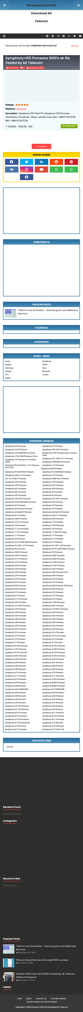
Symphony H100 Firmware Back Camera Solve (59, 454)
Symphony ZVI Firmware (15, 632)
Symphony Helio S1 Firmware (54, 515)
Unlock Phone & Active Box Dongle (41, 1002)
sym (30, 126)
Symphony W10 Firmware (16, 729)
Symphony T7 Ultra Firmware (54, 532)
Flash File (22, 126)
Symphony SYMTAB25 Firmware (56, 462)
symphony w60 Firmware (53, 696)
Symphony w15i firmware (53, 726)
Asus (44, 368)
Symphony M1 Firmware (15, 515)
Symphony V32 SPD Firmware (17, 498)
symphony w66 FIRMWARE (16, 689)
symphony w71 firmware (15, 676)
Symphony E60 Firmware (15, 582)
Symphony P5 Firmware (52, 552)
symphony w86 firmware (52, 666)
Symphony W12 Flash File (53, 729)
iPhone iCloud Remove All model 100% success (42, 960)
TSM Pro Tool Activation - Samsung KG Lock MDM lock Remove (48, 312)
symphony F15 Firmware (52, 522)
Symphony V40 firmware (15, 622)
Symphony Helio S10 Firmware (18, 475)
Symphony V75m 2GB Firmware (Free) (21, 456)
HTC (7, 374)
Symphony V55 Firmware (15, 612)
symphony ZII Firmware (52, 642)
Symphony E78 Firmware (52, 579)
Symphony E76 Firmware (15, 579)
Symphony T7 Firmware (15, 535)
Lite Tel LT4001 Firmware (15, 478)
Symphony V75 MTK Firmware (55, 609)
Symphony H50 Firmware (15, 569)
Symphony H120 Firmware (16, 562)
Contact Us (41, 999)
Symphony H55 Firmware (53, 569)
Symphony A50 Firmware (52, 519)
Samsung (9, 368)
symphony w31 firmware (52, 702)
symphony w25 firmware (52, 706)
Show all (74, 46)
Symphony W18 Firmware (16, 716)
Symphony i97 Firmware (52, 446)
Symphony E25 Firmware (52, 592)
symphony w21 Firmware (53, 713)
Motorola (46, 371)
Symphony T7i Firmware (52, 535)
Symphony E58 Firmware (15, 585)
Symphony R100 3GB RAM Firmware (20, 502)
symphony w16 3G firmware (17, 719)
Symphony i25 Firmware (52, 505)
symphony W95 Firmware (16, 656)
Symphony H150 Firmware (53, 562)
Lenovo (45, 374)
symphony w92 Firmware (15, 659)
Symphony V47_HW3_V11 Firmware (57, 458)
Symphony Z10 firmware (52, 475)
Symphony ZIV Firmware (52, 639)
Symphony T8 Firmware (52, 529)
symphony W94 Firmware (53, 659)
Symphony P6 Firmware (15, 549)
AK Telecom (13, 68)
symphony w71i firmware (53, 676)
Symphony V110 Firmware (16, 599)
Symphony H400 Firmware (16, 552)
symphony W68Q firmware (53, 686)
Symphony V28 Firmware (52, 629)
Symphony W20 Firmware (16, 713)
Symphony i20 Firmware (15, 505)
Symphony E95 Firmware (15, 446)
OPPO (44, 364)
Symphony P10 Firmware (52, 539)
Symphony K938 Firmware (16, 519)
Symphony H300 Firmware (53, 555)
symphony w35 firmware (52, 699)
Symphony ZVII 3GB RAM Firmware (20, 453)
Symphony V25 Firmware (15, 629)
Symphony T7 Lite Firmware (17, 529)
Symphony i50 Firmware (52, 502)
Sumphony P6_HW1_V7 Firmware (19, 545)
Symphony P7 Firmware (52, 542)
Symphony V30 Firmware (15, 626)
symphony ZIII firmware (15, 639)
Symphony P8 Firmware (15, 539)
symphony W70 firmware (15, 679)
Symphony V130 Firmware (16, 449)
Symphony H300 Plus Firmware (55, 478)
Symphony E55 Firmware (52, 589)
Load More (41, 146)
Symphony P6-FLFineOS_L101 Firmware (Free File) (22, 466)
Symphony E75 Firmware (52, 582)
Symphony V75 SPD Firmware (17, 605)
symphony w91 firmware (52, 662)
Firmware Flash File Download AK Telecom (41, 13)
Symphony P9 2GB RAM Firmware (56, 472)
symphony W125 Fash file (16, 652)
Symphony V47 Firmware (52, 485)
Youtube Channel (58, 999)
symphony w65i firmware (53, 692)
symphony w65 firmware (15, 692)
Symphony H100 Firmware (53, 565)
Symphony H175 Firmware (16, 559)
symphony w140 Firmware (53, 649)
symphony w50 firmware (15, 696)
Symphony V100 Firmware (53, 602)
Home (7, 361)
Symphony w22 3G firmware (17, 706)
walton (8, 378)
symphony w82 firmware (52, 669)
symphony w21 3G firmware (17, 709)
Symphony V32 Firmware (52, 626)
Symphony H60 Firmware (15, 565)
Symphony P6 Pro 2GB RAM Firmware (58, 549)
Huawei (8, 371)
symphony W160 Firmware (53, 646)
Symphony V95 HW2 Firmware (55, 449)
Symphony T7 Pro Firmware (16, 532)
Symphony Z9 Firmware (52, 492)
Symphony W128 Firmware (53, 652)
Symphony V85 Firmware (15, 602)
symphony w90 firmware (15, 662)
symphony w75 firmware (52, 672)
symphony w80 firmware (15, 669)
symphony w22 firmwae (52, 709)
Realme (8, 364)
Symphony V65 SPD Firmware (55, 498)
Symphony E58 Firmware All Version (57, 585)
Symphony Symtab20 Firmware (18, 512)
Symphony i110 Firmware (53, 465)
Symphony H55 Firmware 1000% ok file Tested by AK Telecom (37, 60)
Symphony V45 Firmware (52, 622)
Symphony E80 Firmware (52, 575)
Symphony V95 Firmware (15, 485)
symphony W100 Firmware (53, 656)
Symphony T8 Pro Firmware (16, 522)
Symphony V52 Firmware (52, 616)
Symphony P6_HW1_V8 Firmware (56, 545)
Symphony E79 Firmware (15, 575)
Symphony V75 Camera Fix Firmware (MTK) (20, 460)
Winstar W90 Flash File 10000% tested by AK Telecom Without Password (45, 975)
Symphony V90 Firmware (52, 488)
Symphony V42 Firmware (15, 482)
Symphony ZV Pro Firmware (54, 636)
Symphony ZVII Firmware (53, 632)
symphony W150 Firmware (16, 646)
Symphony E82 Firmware (15, 492)
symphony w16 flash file (52, 723)
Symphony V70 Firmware (15, 609)
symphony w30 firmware (15, 702)
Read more (70, 126)
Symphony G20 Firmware (15, 495)
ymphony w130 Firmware (15, 649)
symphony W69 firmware (15, 682)
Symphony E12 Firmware (15, 592)
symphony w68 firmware (15, 686)
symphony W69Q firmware (53, 682)
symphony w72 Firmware (15, 672)
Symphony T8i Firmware (15, 525)
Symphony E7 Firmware (15, 595)
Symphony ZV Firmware (15, 636)
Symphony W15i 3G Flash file (17, 723)
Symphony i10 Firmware (52, 509)
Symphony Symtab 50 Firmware (55, 512)
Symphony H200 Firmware (53, 559)
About (29, 999)
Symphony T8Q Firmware (53, 525)
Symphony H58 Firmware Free (55, 572)
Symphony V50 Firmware (15, 616)
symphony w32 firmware (15, 699)
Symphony (46, 361)
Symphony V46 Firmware (15, 619)
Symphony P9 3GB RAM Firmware (19, 472)
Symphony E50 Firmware (15, 589)
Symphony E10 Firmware (52, 595)
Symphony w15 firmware (15, 726)
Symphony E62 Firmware (15, 488)
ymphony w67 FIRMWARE (53, 689)
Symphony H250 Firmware (16, 555)
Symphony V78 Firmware (52, 482)
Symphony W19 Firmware (53, 716)
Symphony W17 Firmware (53, 719)
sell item (10, 747)
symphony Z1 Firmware (15, 642)
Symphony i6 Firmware (52, 495)
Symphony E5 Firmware (52, 599)
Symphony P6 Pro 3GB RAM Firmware (21, 542)
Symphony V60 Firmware (52, 612)
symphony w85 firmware (15, 666)
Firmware (12, 126)
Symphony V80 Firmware (52, 605)
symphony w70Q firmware (53, 679)
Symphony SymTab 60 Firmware (18, 509)
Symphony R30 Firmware (51, 468)
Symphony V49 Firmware (52, 619)
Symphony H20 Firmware (15, 572)
